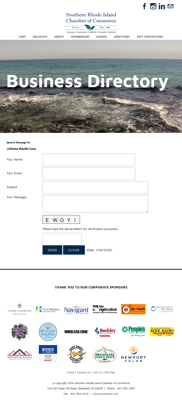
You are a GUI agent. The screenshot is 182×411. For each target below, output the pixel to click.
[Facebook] (145, 6)
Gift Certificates (150, 36)
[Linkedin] (162, 6)
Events (101, 36)
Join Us (97, 372)
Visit (22, 36)
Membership (80, 36)
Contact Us (83, 372)
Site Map (110, 372)
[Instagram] (153, 6)
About (59, 36)
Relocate (40, 36)
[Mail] (170, 6)
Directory (122, 36)
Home (70, 372)
